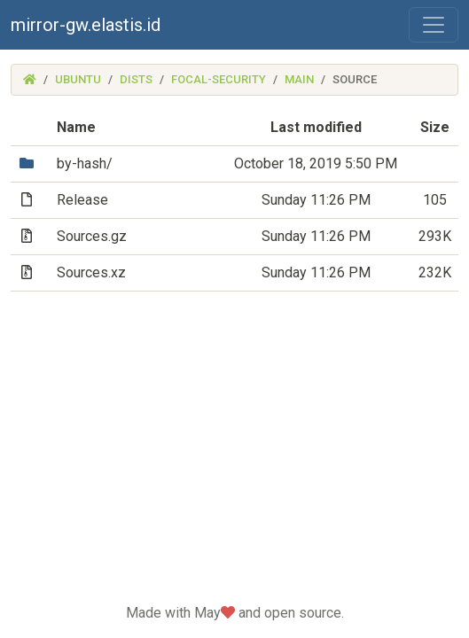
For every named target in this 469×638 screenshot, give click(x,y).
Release (82, 199)
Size (434, 127)
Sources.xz (91, 272)
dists (136, 79)
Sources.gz (92, 236)
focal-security (218, 79)
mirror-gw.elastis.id (85, 24)
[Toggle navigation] (433, 25)
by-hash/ (85, 163)
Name (76, 127)
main (299, 79)
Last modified (316, 127)
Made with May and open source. (235, 612)
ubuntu (78, 79)
